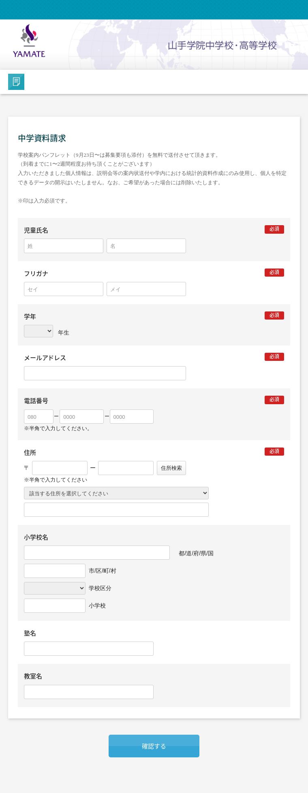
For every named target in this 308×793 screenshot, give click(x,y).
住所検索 (171, 468)
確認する (154, 746)
